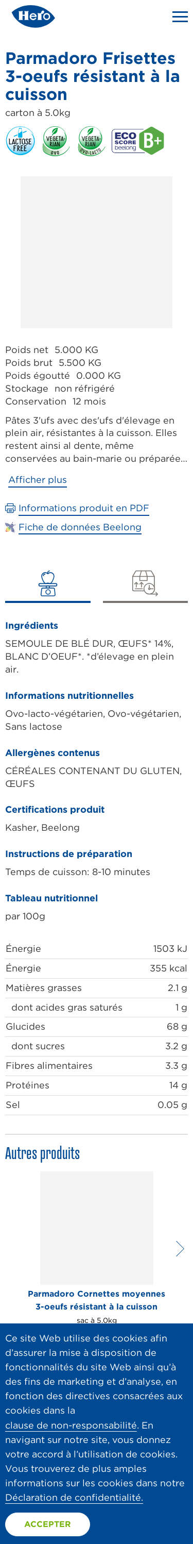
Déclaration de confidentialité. (74, 1497)
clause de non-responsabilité (71, 1425)
